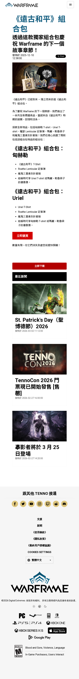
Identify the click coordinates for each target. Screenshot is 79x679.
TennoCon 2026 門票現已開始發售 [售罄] (37, 387)
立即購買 (22, 236)
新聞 (39, 525)
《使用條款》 (39, 532)
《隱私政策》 (39, 538)
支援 (39, 519)
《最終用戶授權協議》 (39, 545)
